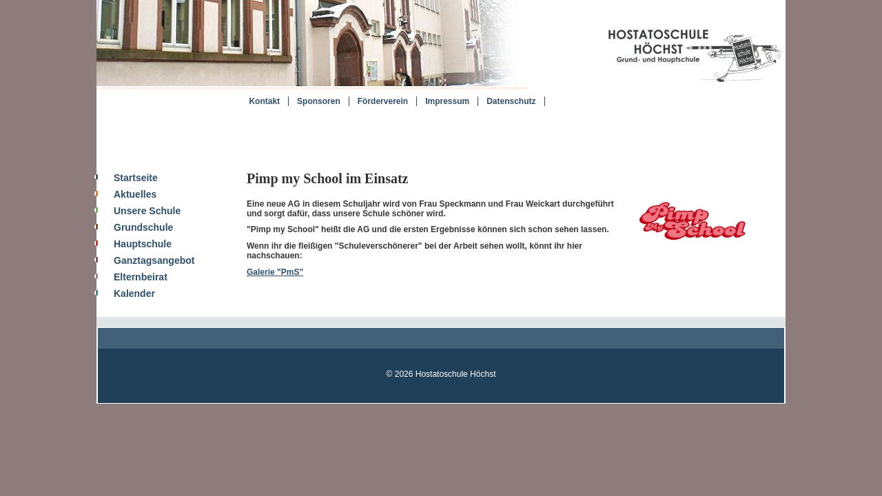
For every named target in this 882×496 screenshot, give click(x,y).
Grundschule (143, 227)
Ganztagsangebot (154, 260)
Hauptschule (143, 243)
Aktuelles (135, 194)
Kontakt (264, 101)
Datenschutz (510, 101)
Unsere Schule (147, 210)
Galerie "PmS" (275, 272)
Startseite (136, 177)
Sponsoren (318, 101)
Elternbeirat (140, 276)
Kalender (134, 293)
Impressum (447, 101)
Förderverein (383, 101)
